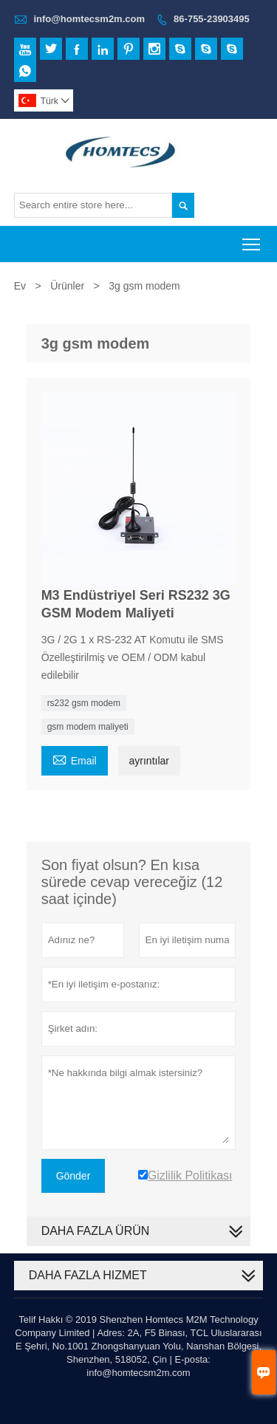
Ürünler (67, 286)
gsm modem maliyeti (88, 727)
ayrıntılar (149, 761)
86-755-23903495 (212, 18)
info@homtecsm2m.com (89, 18)
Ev (20, 286)
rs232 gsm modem (83, 703)
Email (74, 759)
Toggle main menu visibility (252, 239)
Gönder (73, 1176)
